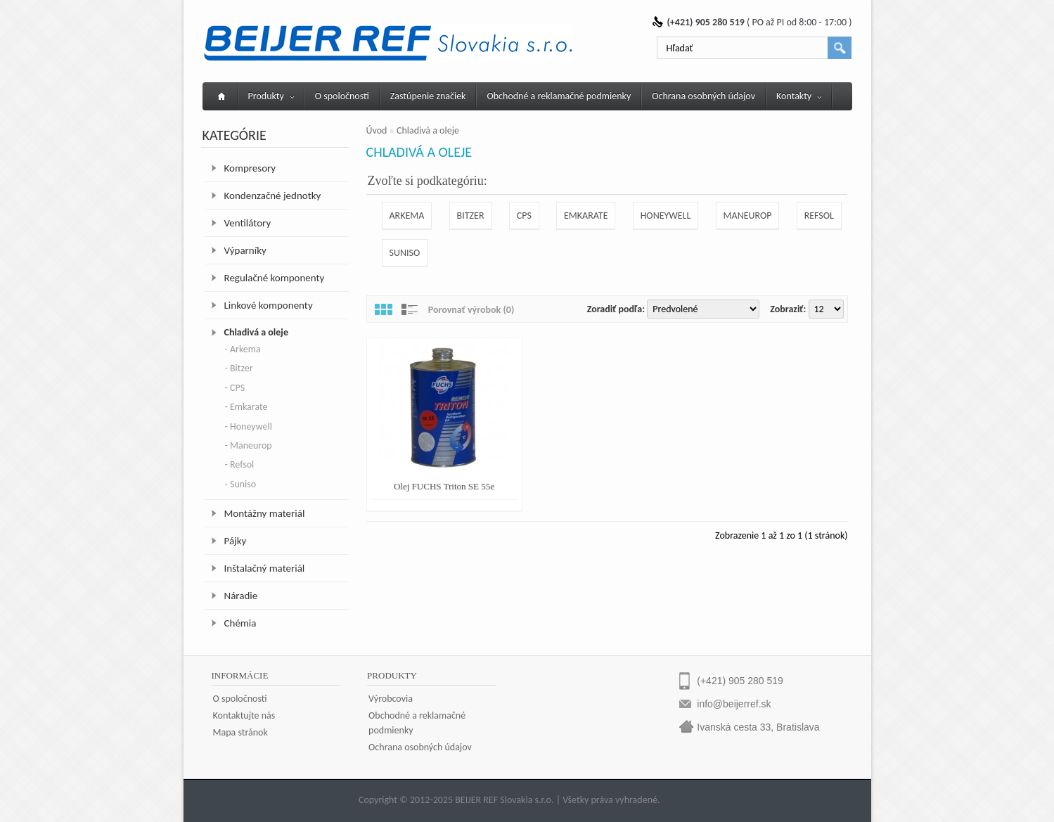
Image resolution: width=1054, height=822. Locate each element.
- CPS (235, 388)
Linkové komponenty (268, 305)
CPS (524, 215)
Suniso (405, 253)
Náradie (241, 595)
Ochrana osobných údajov (703, 96)
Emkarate (586, 215)
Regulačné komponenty (274, 277)
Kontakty (798, 96)
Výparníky (245, 250)
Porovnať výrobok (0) (471, 310)
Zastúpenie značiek (428, 96)
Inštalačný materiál (264, 568)
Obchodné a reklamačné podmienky (559, 96)
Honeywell (666, 215)
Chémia (240, 623)
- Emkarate (246, 407)
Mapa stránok (240, 732)
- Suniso (241, 484)
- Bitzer (239, 368)
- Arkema (243, 349)
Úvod (376, 130)
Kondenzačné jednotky (272, 195)
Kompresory (250, 168)
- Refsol (240, 464)
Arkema (407, 215)
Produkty (271, 96)
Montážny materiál (264, 513)
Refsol (819, 215)
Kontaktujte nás (244, 715)
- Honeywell (248, 426)
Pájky (235, 540)
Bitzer (470, 215)
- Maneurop (248, 445)
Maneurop (748, 215)
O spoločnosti (342, 96)
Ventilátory (247, 223)
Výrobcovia (390, 699)
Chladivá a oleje (256, 332)
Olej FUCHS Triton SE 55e (444, 486)
